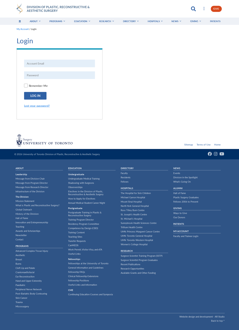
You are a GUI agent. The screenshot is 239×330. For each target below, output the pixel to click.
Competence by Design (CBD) (83, 228)
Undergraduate (76, 174)
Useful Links (74, 253)
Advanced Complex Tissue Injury (32, 250)
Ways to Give (180, 213)
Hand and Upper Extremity (29, 280)
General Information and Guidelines (85, 267)
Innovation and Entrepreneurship (32, 222)
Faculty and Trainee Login (185, 236)
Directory (131, 21)
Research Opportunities (132, 268)
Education (82, 21)
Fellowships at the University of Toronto (88, 263)
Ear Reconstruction (25, 276)
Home (217, 144)
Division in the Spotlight (185, 177)
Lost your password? (37, 105)
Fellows (124, 181)
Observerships (75, 187)
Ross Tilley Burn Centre (132, 210)
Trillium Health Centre (132, 227)
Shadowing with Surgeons (81, 182)
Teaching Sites (75, 236)
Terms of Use (203, 144)
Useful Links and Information (82, 284)
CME (70, 290)
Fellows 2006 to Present (185, 201)
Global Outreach (24, 209)
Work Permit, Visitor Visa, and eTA (85, 249)
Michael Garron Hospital (133, 197)
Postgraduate (75, 208)
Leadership (21, 174)
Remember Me (38, 85)
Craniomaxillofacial (25, 272)
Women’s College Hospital (134, 244)
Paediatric (20, 285)
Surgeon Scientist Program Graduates (139, 260)
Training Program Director (81, 219)
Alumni (178, 188)
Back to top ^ (218, 320)
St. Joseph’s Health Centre (134, 214)
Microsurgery (22, 306)
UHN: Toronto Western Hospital (137, 240)
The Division (22, 196)
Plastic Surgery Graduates (186, 197)
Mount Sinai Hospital (131, 201)
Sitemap (188, 144)
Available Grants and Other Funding (138, 272)
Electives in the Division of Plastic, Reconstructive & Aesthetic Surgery (85, 193)
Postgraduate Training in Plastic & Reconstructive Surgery (85, 214)
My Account (181, 231)
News (176, 21)
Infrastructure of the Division (30, 191)
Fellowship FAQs (76, 272)
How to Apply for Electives (81, 198)
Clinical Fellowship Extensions (83, 276)
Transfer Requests (77, 241)
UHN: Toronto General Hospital (136, 235)
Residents (125, 177)
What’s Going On (182, 181)
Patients (215, 21)
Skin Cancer (21, 297)
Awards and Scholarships (28, 231)
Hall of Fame (22, 218)
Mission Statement (25, 201)
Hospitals (155, 21)
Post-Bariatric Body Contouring (31, 293)
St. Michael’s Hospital (131, 218)
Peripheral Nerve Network (29, 289)
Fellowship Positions (78, 280)
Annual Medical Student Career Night (86, 202)
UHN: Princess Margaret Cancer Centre (140, 231)
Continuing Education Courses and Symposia (90, 294)
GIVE (216, 8)
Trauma (19, 302)
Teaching (20, 226)
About (35, 21)
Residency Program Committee (83, 223)
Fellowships (74, 259)
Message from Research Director (32, 187)
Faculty (124, 173)
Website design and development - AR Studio (202, 316)
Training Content (76, 232)
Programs (57, 21)
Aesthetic (20, 255)
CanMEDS (73, 245)
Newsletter (21, 235)
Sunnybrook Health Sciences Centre (139, 223)
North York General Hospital (135, 205)
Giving (195, 21)
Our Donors (179, 217)
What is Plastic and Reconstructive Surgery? (37, 205)
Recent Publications (130, 264)
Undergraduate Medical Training (84, 178)
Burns (18, 263)
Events (176, 173)
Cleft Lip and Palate (25, 268)
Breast (19, 259)
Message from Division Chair (30, 178)
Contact (19, 239)
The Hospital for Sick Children (136, 193)
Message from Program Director (32, 182)
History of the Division (27, 213)
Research (106, 21)
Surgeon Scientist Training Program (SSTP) (141, 255)
